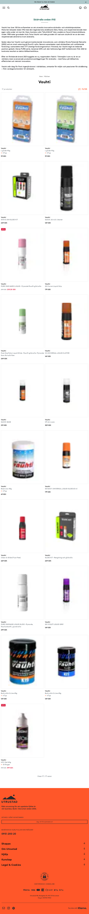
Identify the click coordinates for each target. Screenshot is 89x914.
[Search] (8, 8)
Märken (47, 76)
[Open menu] (3, 7)
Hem (41, 76)
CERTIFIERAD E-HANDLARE (44, 884)
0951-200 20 (9, 833)
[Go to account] (80, 7)
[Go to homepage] (44, 7)
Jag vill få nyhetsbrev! (44, 822)
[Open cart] (85, 7)
